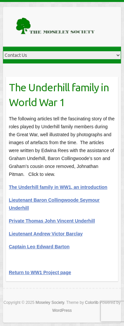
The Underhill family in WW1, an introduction (58, 187)
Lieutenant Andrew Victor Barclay (46, 233)
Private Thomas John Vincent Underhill (52, 221)
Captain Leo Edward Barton (39, 246)
